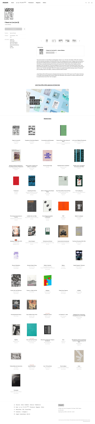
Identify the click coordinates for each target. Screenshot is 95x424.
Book (12, 2)
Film (17, 35)
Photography (12, 35)
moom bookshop (5, 2)
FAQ (23, 409)
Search (86, 2)
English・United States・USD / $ (23, 414)
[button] (79, 41)
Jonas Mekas (8, 24)
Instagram (25, 411)
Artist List (32, 404)
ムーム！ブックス (21, 2)
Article (22, 404)
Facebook (18, 411)
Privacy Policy (28, 409)
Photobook (31, 2)
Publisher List (38, 404)
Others (44, 2)
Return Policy (18, 409)
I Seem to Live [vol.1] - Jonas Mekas (55, 50)
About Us (18, 404)
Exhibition (27, 404)
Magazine (38, 2)
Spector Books (13, 33)
